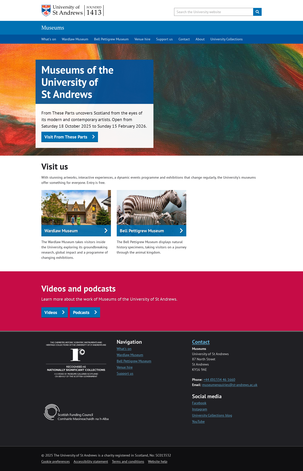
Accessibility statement (91, 461)
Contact (184, 39)
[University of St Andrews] (72, 10)
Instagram (199, 409)
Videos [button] (50, 312)
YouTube (198, 421)
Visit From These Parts (65, 137)
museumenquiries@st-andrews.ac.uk (229, 385)
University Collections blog (212, 415)
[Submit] (257, 12)
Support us (164, 39)
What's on (48, 39)
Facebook (199, 403)
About (200, 39)
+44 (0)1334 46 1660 (219, 379)
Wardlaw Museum (75, 39)
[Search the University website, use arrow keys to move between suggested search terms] (213, 12)
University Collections (226, 39)
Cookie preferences (55, 461)
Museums (52, 27)
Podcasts (81, 312)
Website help (157, 461)
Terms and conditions (128, 461)
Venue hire (142, 39)
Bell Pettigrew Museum (111, 39)
